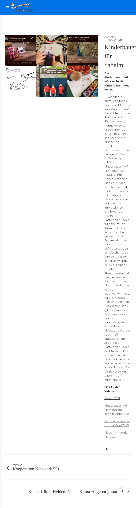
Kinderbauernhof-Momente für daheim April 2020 (116, 409)
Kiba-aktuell (115, 40)
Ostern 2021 (112, 398)
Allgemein (110, 37)
